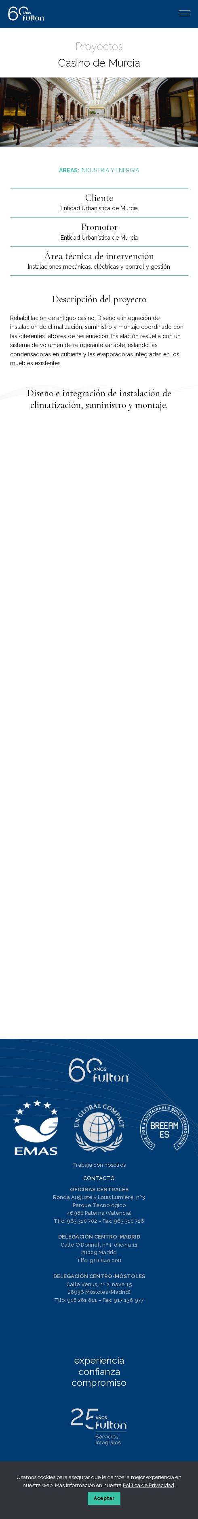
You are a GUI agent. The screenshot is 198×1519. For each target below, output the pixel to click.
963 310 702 (82, 1221)
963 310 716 (129, 1221)
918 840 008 (105, 1260)
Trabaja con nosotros (99, 1165)
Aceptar (104, 1498)
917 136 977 (129, 1300)
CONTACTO (99, 1178)
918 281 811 (82, 1300)
